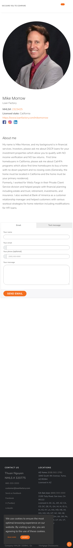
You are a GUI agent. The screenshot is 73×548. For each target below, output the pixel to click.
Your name (7, 232)
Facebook (9, 498)
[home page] (20, 3)
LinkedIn (9, 508)
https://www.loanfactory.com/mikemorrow (25, 117)
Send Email (15, 293)
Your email (7, 243)
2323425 (17, 109)
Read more (12, 537)
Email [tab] (18, 225)
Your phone (12, 251)
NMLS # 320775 (15, 478)
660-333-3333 (12, 483)
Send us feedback (13, 493)
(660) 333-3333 (58, 493)
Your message (9, 262)
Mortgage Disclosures (48, 545)
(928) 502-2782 (55, 472)
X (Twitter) (10, 503)
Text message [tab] (54, 225)
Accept (25, 537)
